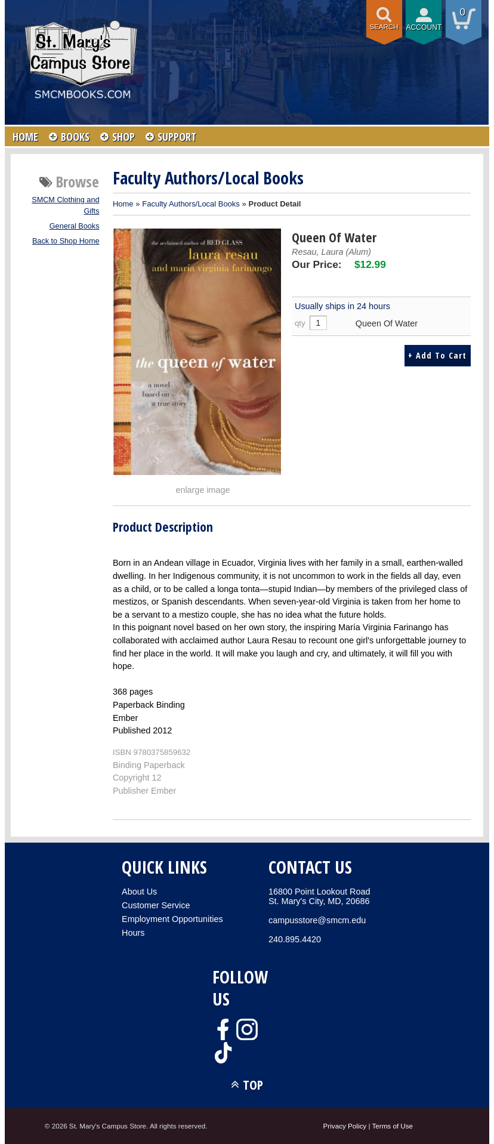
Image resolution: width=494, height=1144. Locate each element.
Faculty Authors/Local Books (190, 203)
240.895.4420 (294, 939)
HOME (25, 136)
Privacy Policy (345, 1126)
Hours (133, 933)
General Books (75, 226)
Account (424, 27)
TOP (253, 1084)
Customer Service (156, 905)
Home (123, 203)
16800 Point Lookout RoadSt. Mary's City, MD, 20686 (319, 896)
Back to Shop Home (66, 241)
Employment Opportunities (172, 919)
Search (384, 26)
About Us (139, 891)
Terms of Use (392, 1126)
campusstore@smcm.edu (317, 920)
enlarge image (202, 490)
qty (300, 323)
